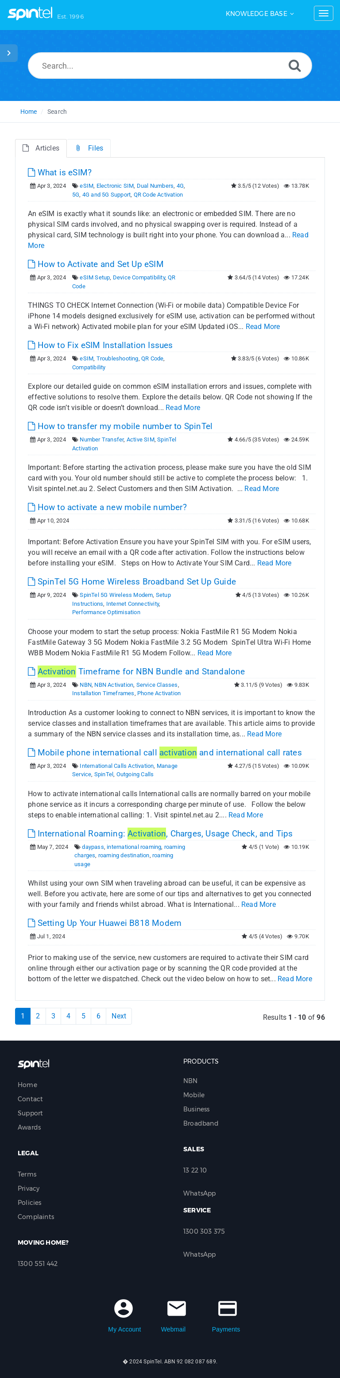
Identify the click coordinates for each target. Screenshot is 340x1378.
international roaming (134, 847)
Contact (30, 1099)
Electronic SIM (115, 185)
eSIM (86, 185)
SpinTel (103, 774)
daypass (93, 847)
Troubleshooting (118, 358)
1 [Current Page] (23, 1016)
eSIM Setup (95, 277)
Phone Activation (159, 693)
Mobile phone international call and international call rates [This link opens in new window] (165, 752)
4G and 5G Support (106, 194)
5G (75, 194)
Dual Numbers (155, 185)
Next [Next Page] (119, 1016)
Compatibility (89, 367)
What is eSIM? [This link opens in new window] (60, 172)
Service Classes (157, 684)
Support (30, 1113)
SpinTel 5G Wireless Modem (116, 595)
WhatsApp (199, 1193)
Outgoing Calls (135, 774)
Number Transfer (102, 439)
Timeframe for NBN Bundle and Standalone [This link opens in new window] (136, 671)
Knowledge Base (256, 14)
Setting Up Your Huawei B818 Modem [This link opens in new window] (105, 923)
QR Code (152, 358)
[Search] (295, 65)
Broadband (201, 1123)
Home (28, 111)
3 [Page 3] (53, 1016)
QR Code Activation (158, 194)
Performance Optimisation (106, 612)
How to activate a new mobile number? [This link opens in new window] (107, 507)
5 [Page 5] (83, 1016)
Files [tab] (88, 148)
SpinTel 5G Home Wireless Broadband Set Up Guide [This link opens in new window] (132, 582)
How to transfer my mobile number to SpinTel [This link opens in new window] (120, 426)
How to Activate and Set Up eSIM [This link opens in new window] (96, 264)
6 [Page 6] (98, 1016)
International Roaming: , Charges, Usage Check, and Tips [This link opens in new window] (160, 833)
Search (57, 111)
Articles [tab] (41, 148)
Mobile (194, 1095)
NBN (86, 684)
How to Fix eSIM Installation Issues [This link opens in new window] (100, 345)
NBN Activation (113, 684)
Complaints (36, 1217)
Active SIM (141, 439)
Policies (30, 1203)
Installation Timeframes (103, 693)
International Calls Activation (117, 766)
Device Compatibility (139, 277)
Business (196, 1109)
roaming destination (124, 855)
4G (180, 185)
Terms (27, 1174)
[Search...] (170, 65)
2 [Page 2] (38, 1016)
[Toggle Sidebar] (9, 53)
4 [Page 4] (68, 1016)
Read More (263, 326)
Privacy (28, 1188)
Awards (29, 1127)
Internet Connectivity (132, 603)
